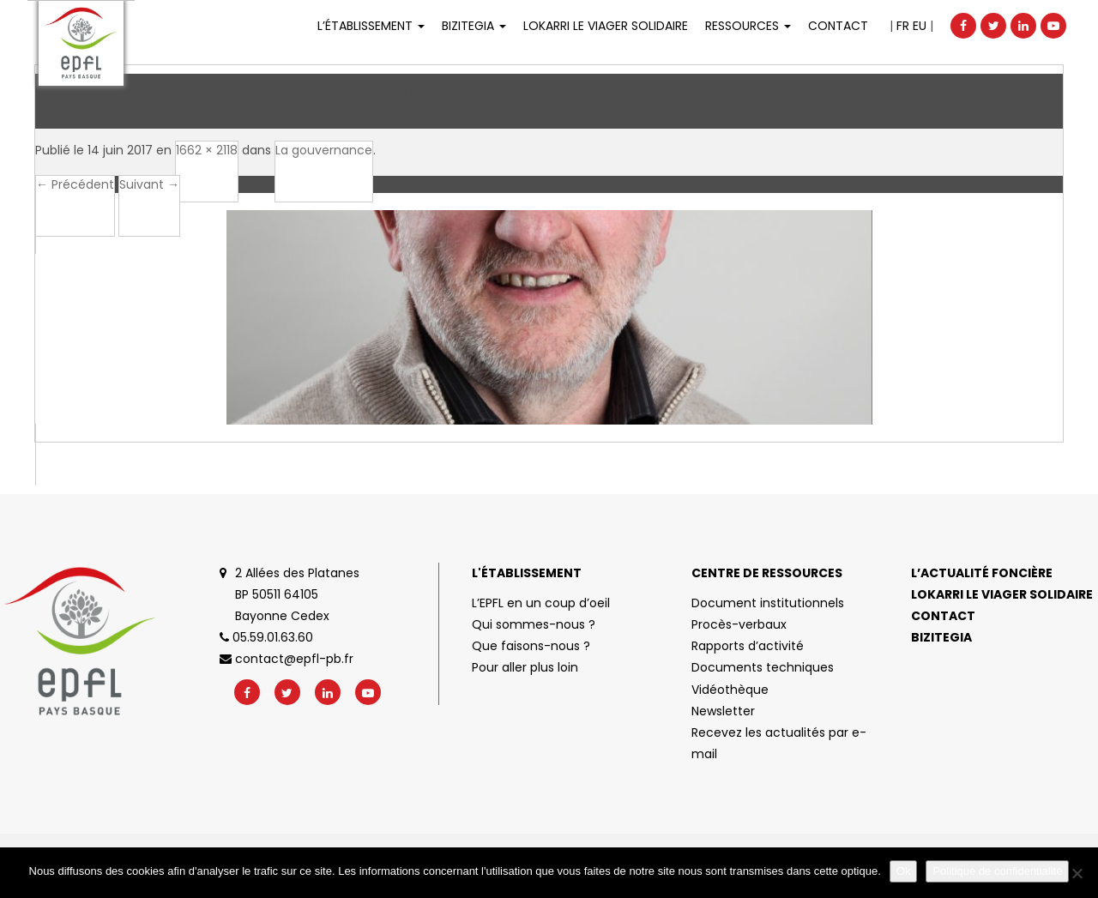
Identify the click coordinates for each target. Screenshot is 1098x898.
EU (919, 25)
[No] (1076, 873)
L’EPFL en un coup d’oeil (541, 603)
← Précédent (75, 184)
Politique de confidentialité (997, 871)
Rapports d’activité (747, 645)
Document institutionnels (767, 603)
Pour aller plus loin (525, 667)
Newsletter (723, 711)
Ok (903, 871)
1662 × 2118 (207, 150)
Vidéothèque (730, 689)
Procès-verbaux (739, 624)
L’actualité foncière (982, 573)
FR (902, 25)
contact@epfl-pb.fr (286, 658)
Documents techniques (762, 667)
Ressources (748, 25)
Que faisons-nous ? (531, 645)
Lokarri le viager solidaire (1002, 594)
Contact (838, 25)
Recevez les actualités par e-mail (778, 743)
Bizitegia (474, 25)
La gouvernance (323, 150)
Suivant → (149, 184)
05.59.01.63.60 (266, 637)
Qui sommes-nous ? (533, 624)
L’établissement (371, 25)
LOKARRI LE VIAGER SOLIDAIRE (605, 25)
